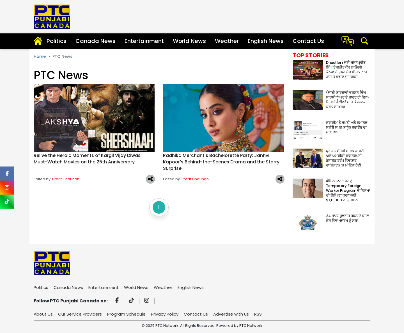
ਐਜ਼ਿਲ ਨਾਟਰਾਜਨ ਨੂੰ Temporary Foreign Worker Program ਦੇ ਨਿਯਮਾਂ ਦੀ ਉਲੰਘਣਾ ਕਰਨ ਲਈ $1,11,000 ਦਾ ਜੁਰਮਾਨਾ (348, 190)
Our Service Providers (80, 314)
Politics (56, 41)
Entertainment (144, 41)
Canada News (95, 41)
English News (266, 41)
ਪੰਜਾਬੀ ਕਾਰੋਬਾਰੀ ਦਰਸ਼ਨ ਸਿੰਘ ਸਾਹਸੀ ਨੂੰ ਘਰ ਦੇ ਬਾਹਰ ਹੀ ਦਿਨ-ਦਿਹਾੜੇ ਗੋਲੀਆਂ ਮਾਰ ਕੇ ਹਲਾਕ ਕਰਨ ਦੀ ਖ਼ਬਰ (347, 100)
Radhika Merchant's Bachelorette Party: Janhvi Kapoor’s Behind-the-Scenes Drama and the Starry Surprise (221, 162)
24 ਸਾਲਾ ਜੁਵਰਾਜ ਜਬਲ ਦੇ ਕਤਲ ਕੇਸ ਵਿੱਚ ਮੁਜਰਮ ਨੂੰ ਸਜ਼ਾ (347, 218)
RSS (258, 314)
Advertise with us (231, 314)
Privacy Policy (164, 314)
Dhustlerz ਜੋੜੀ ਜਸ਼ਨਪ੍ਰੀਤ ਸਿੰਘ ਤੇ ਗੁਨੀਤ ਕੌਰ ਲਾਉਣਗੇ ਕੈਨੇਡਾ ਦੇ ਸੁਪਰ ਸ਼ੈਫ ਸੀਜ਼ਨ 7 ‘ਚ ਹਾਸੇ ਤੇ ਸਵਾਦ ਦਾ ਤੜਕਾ (346, 69)
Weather (227, 41)
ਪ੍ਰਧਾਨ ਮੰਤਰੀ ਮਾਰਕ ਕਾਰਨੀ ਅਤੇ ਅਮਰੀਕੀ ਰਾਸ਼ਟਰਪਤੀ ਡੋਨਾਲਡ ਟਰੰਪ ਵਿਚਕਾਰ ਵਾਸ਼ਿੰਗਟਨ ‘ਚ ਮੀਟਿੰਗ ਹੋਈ (345, 158)
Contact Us (308, 41)
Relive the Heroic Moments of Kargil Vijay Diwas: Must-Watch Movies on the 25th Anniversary (88, 158)
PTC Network (250, 325)
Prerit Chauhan (65, 179)
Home (40, 56)
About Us (43, 314)
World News (189, 41)
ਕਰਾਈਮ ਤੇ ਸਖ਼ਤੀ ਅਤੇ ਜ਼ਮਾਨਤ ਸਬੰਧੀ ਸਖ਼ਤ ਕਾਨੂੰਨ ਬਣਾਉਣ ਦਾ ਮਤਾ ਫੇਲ (346, 127)
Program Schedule (126, 314)
